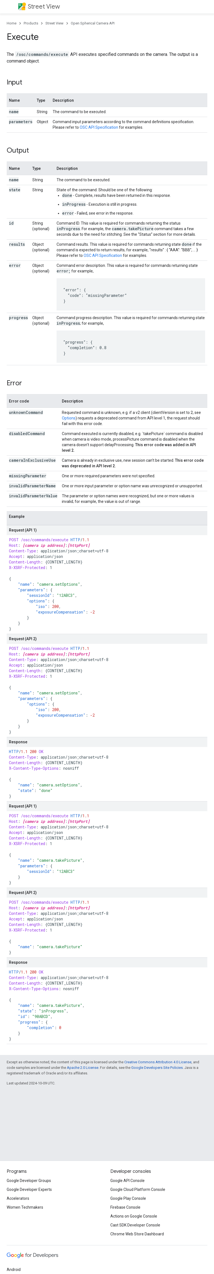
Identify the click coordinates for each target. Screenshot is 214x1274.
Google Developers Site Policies (157, 1068)
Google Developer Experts (29, 1189)
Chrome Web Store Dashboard (137, 1234)
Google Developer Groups (29, 1180)
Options (69, 418)
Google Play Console (128, 1198)
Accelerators (18, 1198)
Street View (44, 6)
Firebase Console (125, 1207)
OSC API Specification (99, 127)
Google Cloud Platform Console (137, 1189)
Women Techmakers (25, 1207)
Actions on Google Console (133, 1216)
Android (14, 1269)
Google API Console (127, 1180)
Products (31, 23)
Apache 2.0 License (82, 1068)
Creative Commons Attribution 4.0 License (157, 1062)
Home (11, 23)
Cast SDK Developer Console (135, 1225)
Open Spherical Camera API (93, 23)
